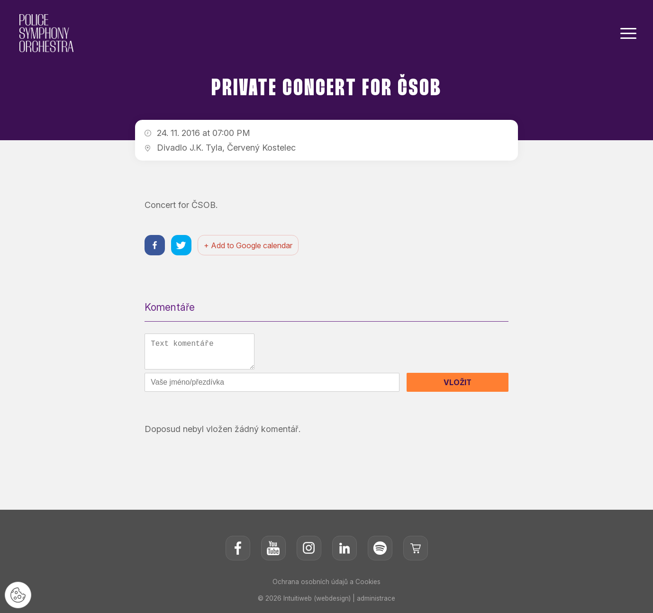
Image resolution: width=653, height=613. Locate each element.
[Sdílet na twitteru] (182, 245)
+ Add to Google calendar (250, 246)
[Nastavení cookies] (19, 594)
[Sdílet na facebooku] (155, 245)
